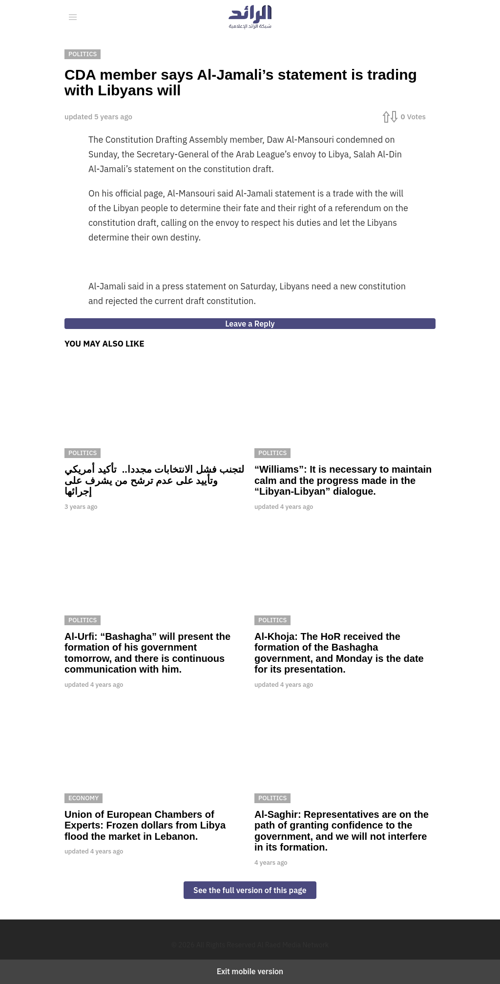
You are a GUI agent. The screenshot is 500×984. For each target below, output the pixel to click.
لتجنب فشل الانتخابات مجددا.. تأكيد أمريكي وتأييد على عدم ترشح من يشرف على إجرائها (154, 480)
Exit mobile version (250, 971)
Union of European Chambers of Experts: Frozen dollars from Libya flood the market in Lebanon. (145, 825)
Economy (83, 798)
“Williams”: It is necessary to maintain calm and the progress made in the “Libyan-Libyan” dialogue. (343, 480)
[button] (73, 17)
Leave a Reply (249, 323)
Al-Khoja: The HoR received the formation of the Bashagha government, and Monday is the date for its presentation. (339, 653)
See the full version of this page (250, 890)
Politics (82, 453)
